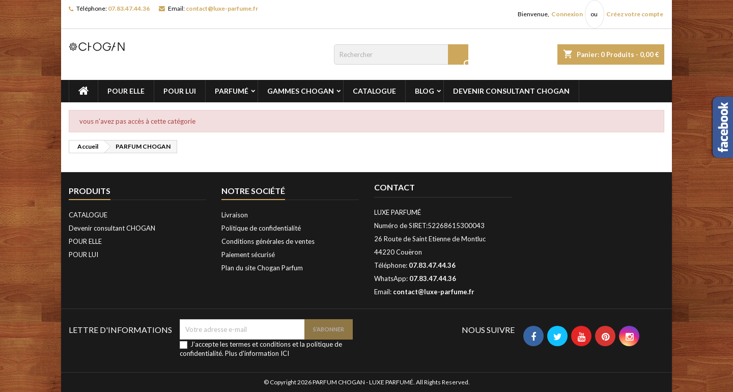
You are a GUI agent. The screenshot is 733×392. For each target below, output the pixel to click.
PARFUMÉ (231, 91)
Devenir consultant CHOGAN (511, 91)
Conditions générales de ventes (268, 241)
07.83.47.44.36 (129, 8)
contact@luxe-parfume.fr (222, 8)
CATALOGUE (374, 91)
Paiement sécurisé (248, 254)
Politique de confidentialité (261, 228)
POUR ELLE (126, 91)
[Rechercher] (401, 54)
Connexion (567, 14)
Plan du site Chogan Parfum (262, 268)
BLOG (424, 91)
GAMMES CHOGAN (300, 91)
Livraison (234, 215)
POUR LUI (179, 91)
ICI (284, 353)
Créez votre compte (634, 14)
